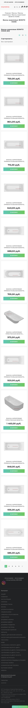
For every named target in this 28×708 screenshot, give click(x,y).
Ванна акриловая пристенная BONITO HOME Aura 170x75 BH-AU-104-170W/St (14, 334)
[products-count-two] (19, 35)
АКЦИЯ (3, 594)
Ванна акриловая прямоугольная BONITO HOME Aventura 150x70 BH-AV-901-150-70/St (14, 248)
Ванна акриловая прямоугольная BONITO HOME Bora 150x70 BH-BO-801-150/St (14, 205)
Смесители (5, 617)
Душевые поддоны (8, 624)
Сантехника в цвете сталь (10, 652)
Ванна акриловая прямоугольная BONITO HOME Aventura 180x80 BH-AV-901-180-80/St (14, 507)
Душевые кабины (7, 619)
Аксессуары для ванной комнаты (13, 637)
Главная (8, 13)
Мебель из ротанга (8, 657)
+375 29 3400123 (8, 2)
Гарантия (4, 680)
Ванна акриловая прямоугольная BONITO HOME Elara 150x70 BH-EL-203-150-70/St (14, 291)
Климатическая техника (10, 665)
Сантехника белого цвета (10, 647)
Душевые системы (8, 627)
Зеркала (4, 632)
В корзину (14, 83)
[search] (17, 7)
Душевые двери (7, 622)
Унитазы (4, 602)
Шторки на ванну (7, 609)
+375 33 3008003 (19, 2)
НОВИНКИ (4, 596)
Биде (3, 642)
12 (25, 35)
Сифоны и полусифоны (10, 614)
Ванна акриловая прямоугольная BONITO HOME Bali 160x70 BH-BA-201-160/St (14, 550)
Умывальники (6, 612)
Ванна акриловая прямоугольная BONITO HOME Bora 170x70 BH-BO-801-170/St (14, 162)
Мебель (4, 670)
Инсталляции (6, 599)
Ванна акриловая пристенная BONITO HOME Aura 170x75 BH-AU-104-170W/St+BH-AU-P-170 (14, 421)
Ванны (14, 13)
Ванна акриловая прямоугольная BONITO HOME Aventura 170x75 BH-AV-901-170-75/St (14, 464)
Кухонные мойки (7, 662)
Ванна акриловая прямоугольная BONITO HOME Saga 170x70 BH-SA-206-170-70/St (14, 76)
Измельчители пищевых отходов (13, 660)
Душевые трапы (7, 604)
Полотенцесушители (9, 629)
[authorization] (19, 7)
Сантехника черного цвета (11, 645)
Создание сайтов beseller (20, 706)
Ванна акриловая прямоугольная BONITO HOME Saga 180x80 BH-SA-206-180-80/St (14, 119)
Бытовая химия (7, 668)
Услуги (3, 683)
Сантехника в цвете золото (11, 655)
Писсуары (5, 640)
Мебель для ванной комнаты (12, 635)
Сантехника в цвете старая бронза (13, 650)
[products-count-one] (22, 35)
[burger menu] (14, 7)
